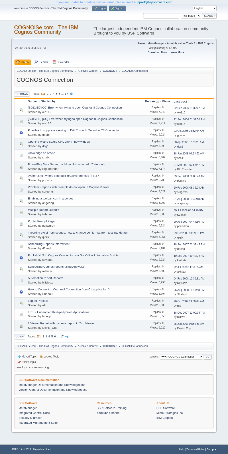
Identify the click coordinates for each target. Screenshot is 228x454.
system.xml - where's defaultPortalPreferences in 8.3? (63, 175)
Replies (152, 101)
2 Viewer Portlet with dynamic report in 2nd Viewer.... (62, 323)
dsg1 (45, 146)
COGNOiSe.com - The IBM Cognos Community (46, 29)
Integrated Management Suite (38, 422)
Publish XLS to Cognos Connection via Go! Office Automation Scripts (73, 255)
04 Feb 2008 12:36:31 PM (189, 278)
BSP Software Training (111, 408)
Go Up (20, 336)
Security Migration (30, 417)
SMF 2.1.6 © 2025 (21, 449)
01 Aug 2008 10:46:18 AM (189, 199)
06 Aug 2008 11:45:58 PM (189, 290)
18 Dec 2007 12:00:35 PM (189, 312)
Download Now (157, 52)
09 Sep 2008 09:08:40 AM (189, 176)
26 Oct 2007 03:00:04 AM (189, 301)
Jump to (154, 356)
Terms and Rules (195, 449)
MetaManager (27, 408)
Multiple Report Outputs (43, 210)
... (63, 93)
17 (66, 93)
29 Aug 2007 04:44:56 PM (189, 221)
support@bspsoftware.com (153, 2)
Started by (48, 101)
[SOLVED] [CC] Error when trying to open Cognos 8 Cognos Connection (75, 119)
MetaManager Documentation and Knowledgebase (51, 384)
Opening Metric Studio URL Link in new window (59, 141)
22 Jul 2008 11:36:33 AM (188, 267)
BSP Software (166, 408)
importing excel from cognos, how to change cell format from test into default (78, 232)
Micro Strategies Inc (170, 413)
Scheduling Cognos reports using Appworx (56, 266)
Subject (33, 101)
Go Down (22, 94)
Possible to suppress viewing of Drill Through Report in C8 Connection (74, 130)
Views (166, 101)
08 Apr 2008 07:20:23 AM (189, 142)
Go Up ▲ (212, 449)
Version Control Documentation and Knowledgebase (52, 389)
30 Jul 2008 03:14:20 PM (188, 210)
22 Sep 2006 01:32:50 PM (189, 119)
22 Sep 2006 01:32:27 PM (189, 108)
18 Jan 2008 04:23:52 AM (189, 153)
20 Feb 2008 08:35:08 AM (189, 187)
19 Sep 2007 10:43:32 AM (189, 255)
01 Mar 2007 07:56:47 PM (189, 164)
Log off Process (38, 300)
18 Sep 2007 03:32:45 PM (189, 244)
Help (181, 449)
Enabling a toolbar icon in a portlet (50, 198)
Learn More (177, 52)
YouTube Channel (108, 413)
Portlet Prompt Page (41, 221)
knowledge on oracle (41, 153)
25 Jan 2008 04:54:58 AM (189, 323)
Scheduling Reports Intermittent (48, 244)
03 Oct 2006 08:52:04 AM (189, 130)
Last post (180, 101)
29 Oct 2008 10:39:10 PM (189, 233)
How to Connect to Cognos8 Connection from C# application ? (69, 289)
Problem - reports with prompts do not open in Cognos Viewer (68, 187)
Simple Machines (42, 449)
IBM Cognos (165, 417)
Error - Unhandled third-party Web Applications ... (60, 312)
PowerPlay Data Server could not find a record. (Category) (66, 164)
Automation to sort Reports (45, 278)
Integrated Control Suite (34, 413)
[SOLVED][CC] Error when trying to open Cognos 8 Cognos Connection (75, 107)
